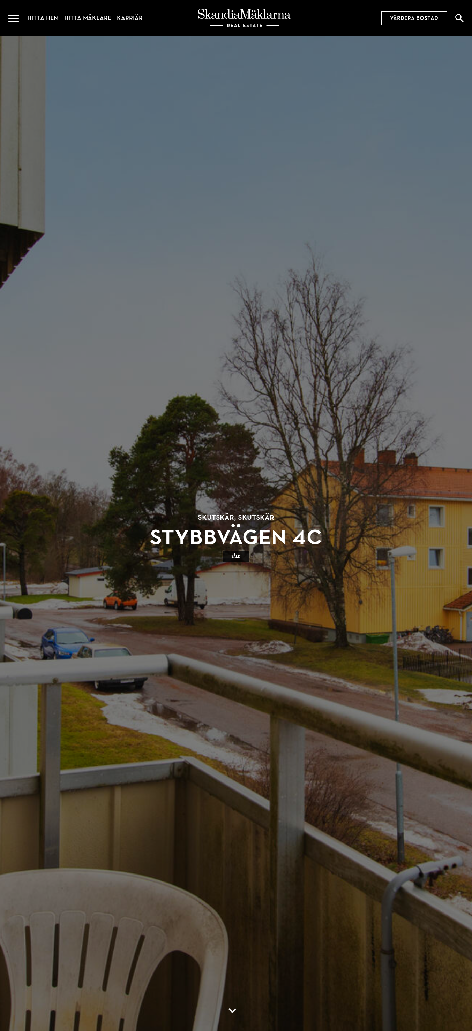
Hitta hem (43, 18)
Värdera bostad (414, 18)
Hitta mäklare (87, 18)
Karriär (130, 18)
